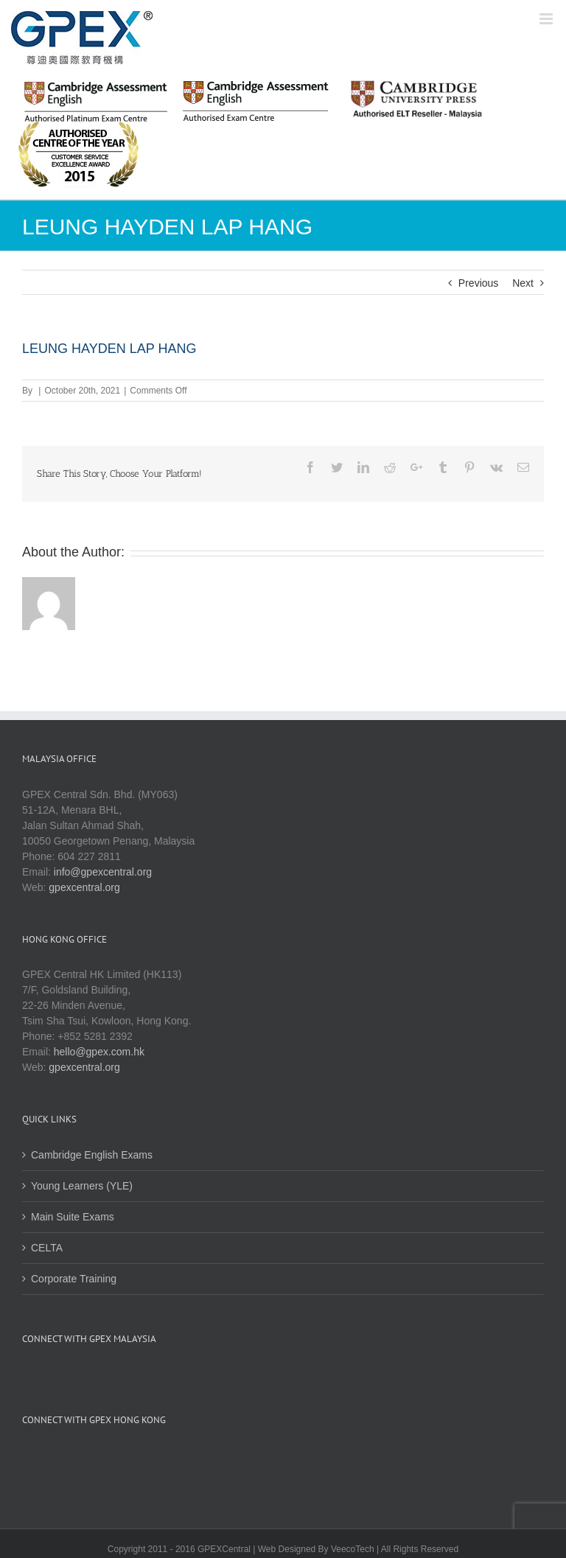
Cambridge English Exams (92, 1155)
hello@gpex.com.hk (99, 1052)
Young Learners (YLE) (82, 1186)
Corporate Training (73, 1279)
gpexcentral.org (84, 887)
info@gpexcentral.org (103, 872)
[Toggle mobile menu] (547, 19)
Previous (478, 283)
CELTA (47, 1248)
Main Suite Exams (72, 1217)
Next (523, 283)
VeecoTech (352, 1549)
